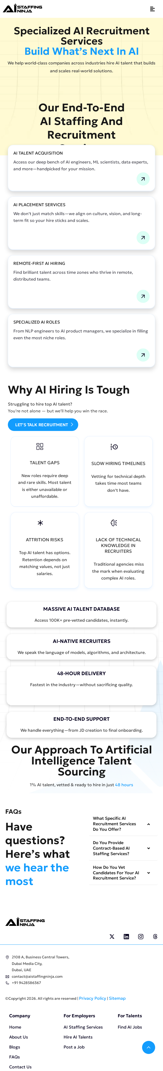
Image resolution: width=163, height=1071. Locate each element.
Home (15, 1027)
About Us (18, 1037)
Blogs (14, 1047)
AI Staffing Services (83, 1027)
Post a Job (74, 1047)
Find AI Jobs (130, 1027)
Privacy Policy (92, 998)
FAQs (14, 1056)
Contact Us (20, 1066)
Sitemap (117, 998)
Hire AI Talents (78, 1037)
